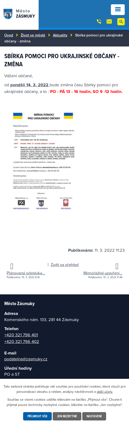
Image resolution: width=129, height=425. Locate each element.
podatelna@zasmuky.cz (25, 359)
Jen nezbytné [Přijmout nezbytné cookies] (67, 416)
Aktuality (60, 35)
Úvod (8, 35)
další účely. (105, 391)
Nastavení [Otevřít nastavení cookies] (94, 416)
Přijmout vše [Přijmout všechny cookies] (37, 416)
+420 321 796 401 (21, 335)
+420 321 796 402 (21, 341)
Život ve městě (33, 35)
